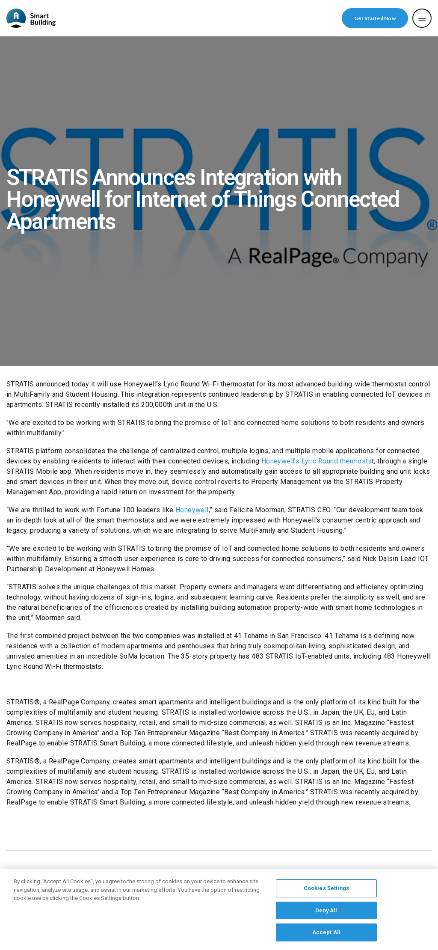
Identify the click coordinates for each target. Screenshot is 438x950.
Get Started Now (375, 18)
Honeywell (192, 510)
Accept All (326, 935)
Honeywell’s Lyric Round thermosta (316, 461)
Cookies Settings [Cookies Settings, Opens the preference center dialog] (326, 891)
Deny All (326, 913)
